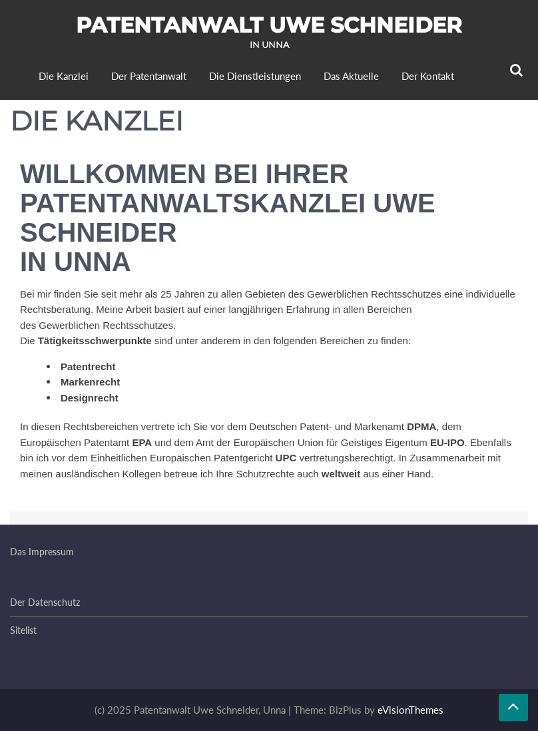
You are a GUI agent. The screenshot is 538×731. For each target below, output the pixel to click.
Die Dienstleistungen (255, 76)
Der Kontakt (428, 76)
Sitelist (23, 630)
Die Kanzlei (64, 76)
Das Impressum (42, 551)
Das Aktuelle (351, 76)
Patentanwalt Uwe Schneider (269, 25)
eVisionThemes (410, 710)
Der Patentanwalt (148, 76)
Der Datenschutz (45, 602)
